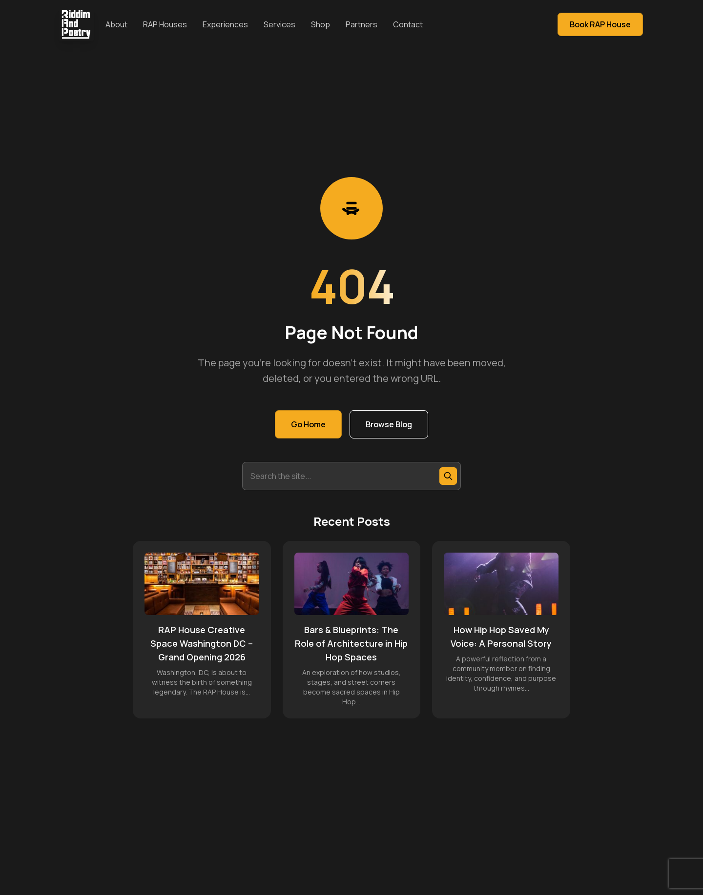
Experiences (225, 24)
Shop (320, 24)
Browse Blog (389, 424)
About (116, 24)
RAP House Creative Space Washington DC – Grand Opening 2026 (201, 643)
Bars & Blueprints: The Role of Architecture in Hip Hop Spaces (351, 643)
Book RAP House (600, 24)
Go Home (308, 424)
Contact (408, 24)
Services (279, 24)
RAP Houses (165, 24)
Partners (361, 24)
